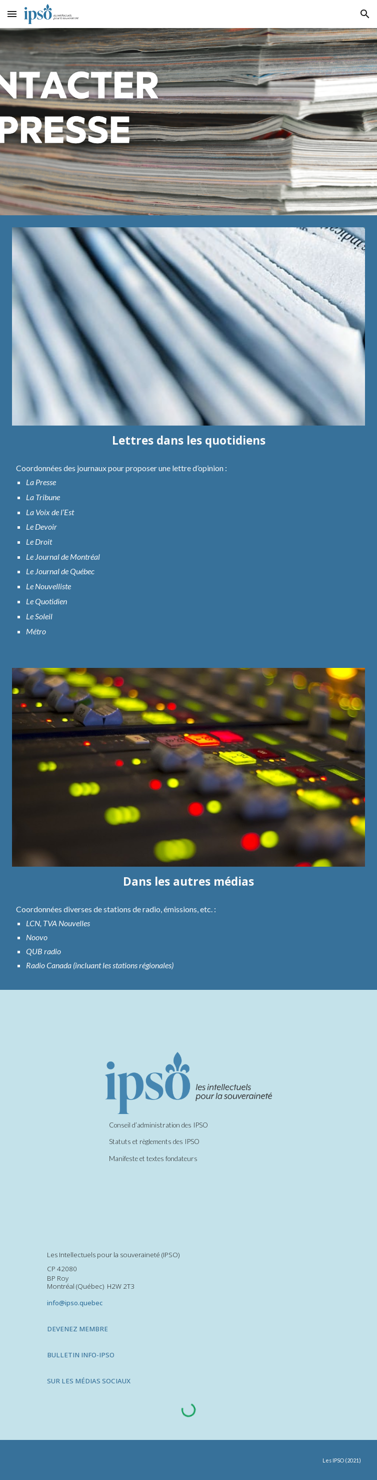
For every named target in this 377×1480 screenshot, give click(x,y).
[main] (189, 440)
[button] (12, 14)
